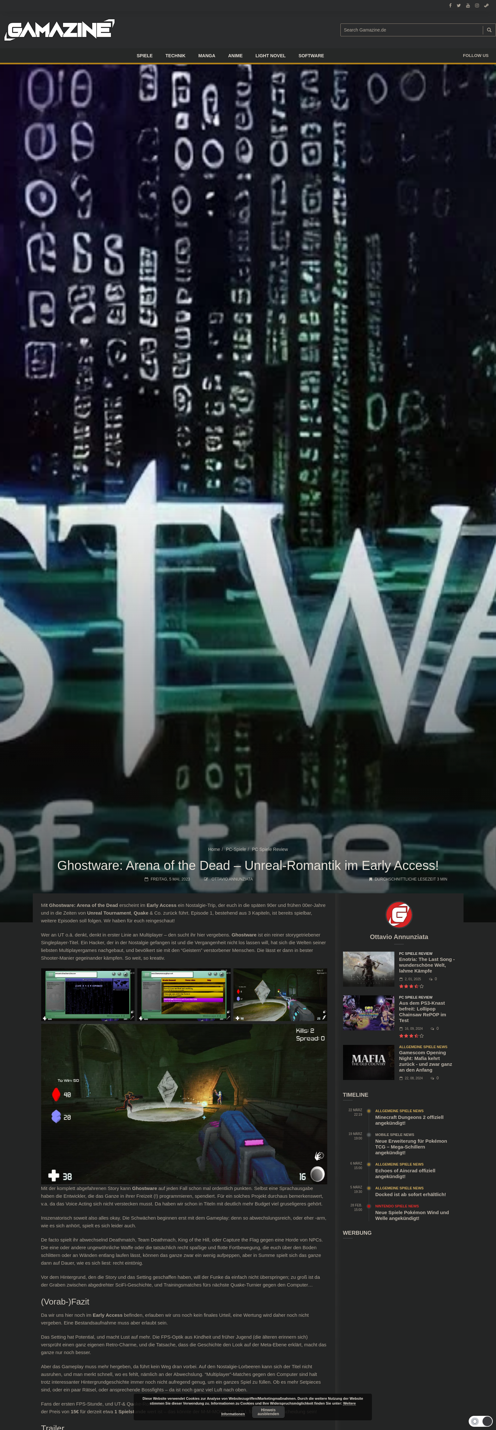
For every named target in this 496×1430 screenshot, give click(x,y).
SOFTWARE (311, 55)
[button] (481, 1421)
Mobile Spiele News (394, 1135)
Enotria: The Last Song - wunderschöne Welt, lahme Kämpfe (427, 964)
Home (214, 849)
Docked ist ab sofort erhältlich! (410, 1194)
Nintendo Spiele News (397, 1206)
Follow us (476, 55)
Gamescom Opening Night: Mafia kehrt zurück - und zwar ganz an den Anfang (425, 1061)
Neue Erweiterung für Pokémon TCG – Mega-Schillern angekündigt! (411, 1146)
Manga (206, 55)
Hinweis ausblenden (268, 1412)
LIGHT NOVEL (271, 55)
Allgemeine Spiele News (423, 1047)
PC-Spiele (236, 849)
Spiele (145, 55)
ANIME (235, 55)
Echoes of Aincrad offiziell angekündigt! (405, 1173)
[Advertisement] (399, 1288)
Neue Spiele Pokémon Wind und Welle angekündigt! (412, 1215)
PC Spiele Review (270, 849)
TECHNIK (175, 55)
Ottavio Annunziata (232, 879)
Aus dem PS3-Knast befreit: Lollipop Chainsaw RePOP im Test (422, 1011)
